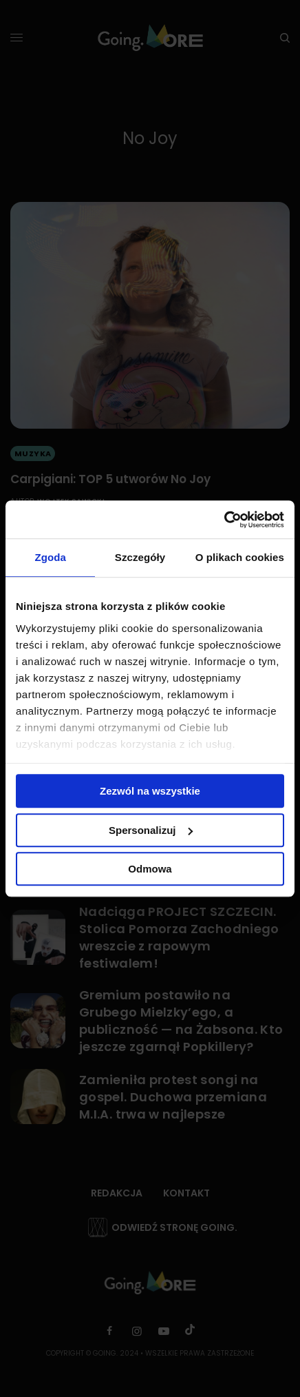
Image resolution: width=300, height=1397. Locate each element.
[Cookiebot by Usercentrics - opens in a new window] (224, 520)
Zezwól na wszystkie (150, 791)
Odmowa (149, 869)
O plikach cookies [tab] (239, 557)
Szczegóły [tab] (140, 557)
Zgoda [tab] (50, 557)
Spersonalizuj (151, 830)
